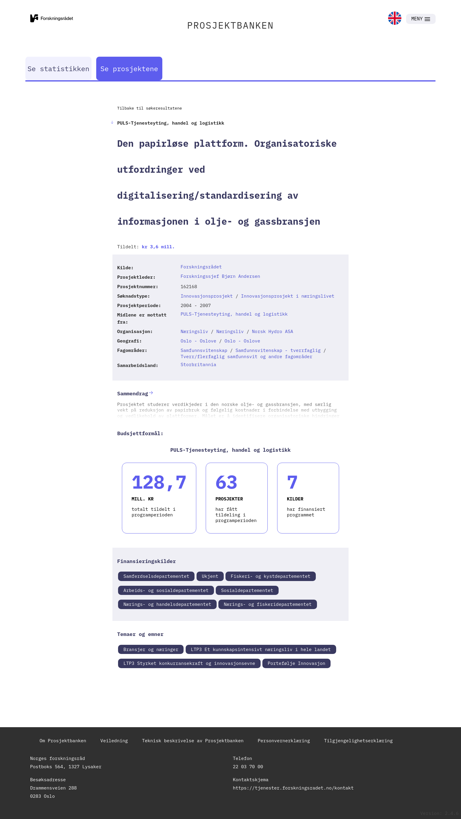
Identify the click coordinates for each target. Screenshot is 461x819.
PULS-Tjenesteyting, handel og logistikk (234, 314)
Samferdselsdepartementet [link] (156, 576)
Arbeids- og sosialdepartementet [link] (165, 590)
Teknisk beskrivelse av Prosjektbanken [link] (192, 740)
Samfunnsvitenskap (204, 350)
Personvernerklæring (284, 740)
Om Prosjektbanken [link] (63, 740)
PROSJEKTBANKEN (230, 25)
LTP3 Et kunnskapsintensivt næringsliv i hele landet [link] (261, 649)
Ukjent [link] (210, 576)
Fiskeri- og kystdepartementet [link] (270, 576)
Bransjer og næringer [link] (150, 649)
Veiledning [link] (114, 740)
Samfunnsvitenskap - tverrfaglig (278, 350)
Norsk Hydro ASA (272, 331)
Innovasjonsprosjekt (207, 296)
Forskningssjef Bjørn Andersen (220, 276)
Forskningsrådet (201, 267)
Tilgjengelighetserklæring (358, 740)
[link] (394, 19)
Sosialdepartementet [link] (247, 590)
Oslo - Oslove (198, 341)
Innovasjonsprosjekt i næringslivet (287, 296)
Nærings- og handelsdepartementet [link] (167, 604)
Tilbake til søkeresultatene (149, 108)
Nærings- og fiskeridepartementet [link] (268, 604)
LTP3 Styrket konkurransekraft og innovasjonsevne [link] (189, 663)
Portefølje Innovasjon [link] (296, 663)
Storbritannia (198, 364)
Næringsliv (194, 331)
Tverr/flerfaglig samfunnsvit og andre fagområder (246, 356)
